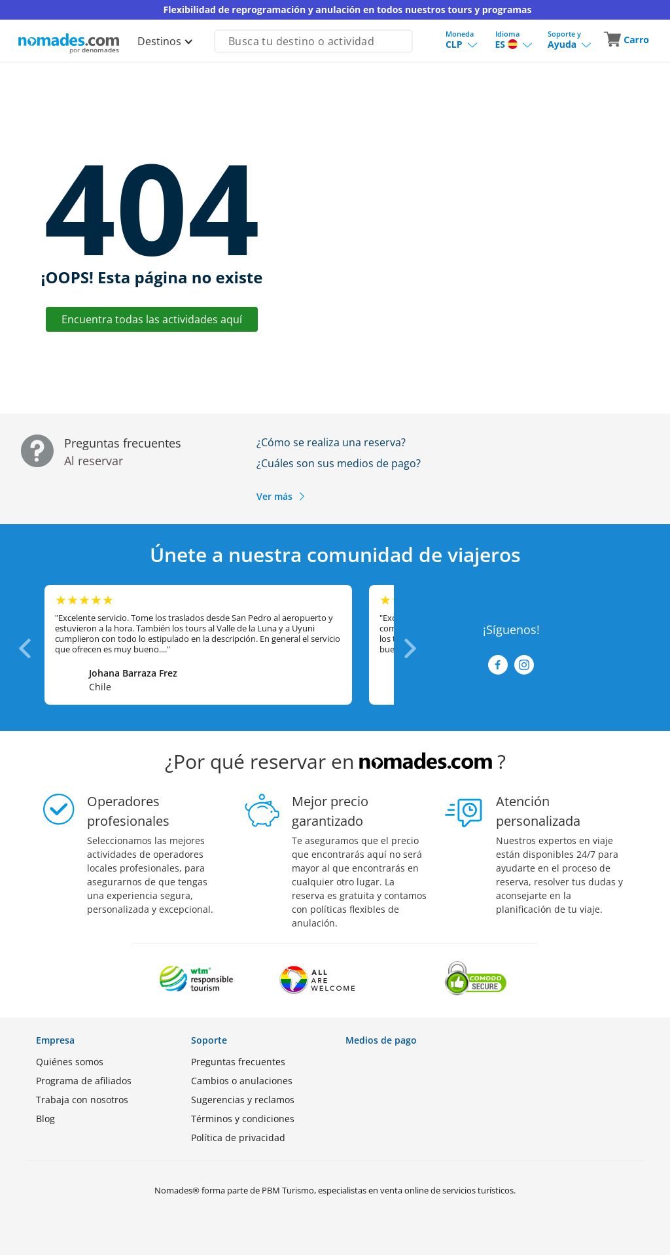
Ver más (281, 496)
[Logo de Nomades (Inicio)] (68, 39)
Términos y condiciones (242, 1118)
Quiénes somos (69, 1061)
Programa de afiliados (84, 1080)
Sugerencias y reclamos (242, 1099)
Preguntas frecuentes (238, 1061)
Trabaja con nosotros (82, 1099)
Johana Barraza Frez (133, 673)
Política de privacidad (238, 1137)
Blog (45, 1118)
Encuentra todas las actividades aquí (152, 319)
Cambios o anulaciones (241, 1080)
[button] (628, 39)
